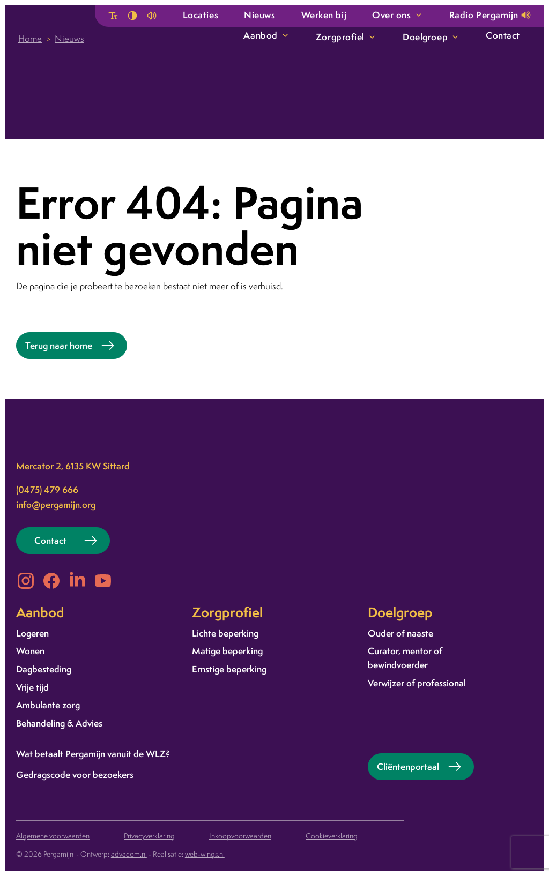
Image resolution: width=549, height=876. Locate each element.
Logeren (32, 633)
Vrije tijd (32, 687)
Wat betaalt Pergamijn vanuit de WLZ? (93, 753)
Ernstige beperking (229, 669)
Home (30, 38)
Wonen (30, 651)
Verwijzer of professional (417, 683)
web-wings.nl (205, 854)
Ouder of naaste (400, 633)
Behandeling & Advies (59, 723)
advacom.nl (129, 854)
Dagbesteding (43, 669)
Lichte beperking (225, 633)
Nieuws (69, 38)
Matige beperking (227, 651)
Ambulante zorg (48, 705)
